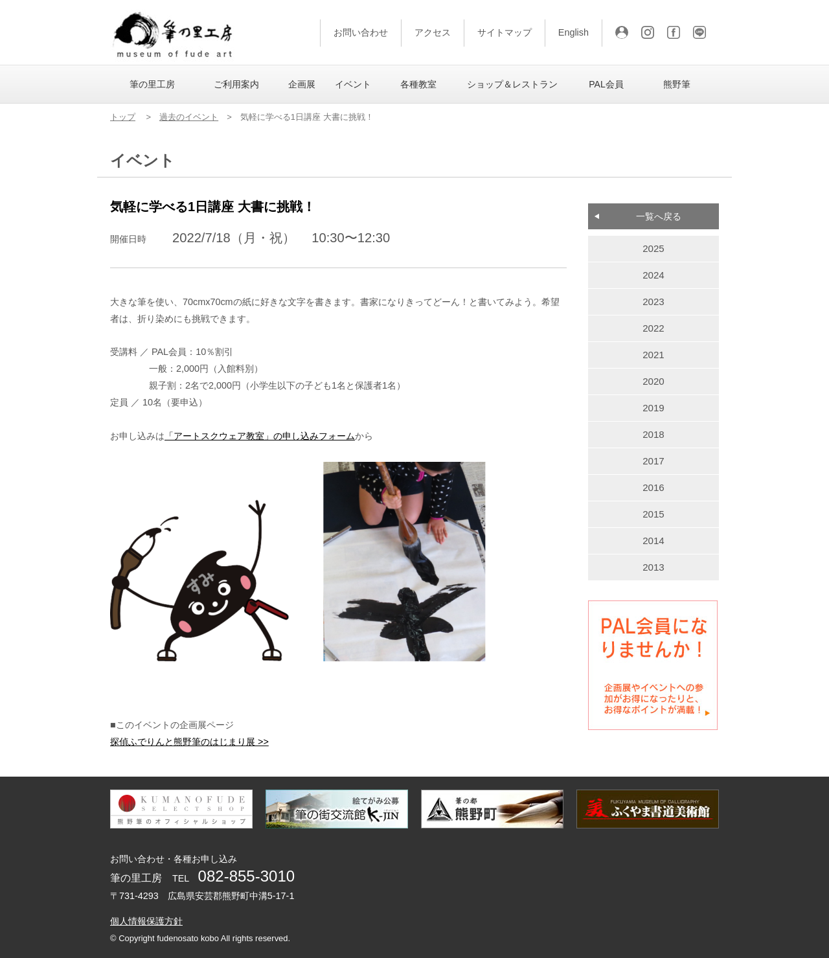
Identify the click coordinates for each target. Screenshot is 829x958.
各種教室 (418, 84)
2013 (653, 567)
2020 (653, 381)
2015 (653, 513)
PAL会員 (606, 84)
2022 (653, 328)
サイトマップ (504, 32)
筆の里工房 (152, 84)
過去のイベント (188, 117)
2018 (653, 434)
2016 (653, 487)
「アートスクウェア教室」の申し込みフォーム (260, 436)
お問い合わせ (361, 32)
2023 (653, 301)
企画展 (301, 84)
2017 (653, 460)
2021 (653, 354)
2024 (653, 274)
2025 (653, 248)
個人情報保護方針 (146, 921)
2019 (653, 407)
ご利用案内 (236, 84)
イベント (353, 84)
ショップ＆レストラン (512, 84)
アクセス (432, 32)
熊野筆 (676, 84)
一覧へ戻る (658, 216)
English (573, 32)
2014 (653, 540)
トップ (122, 117)
